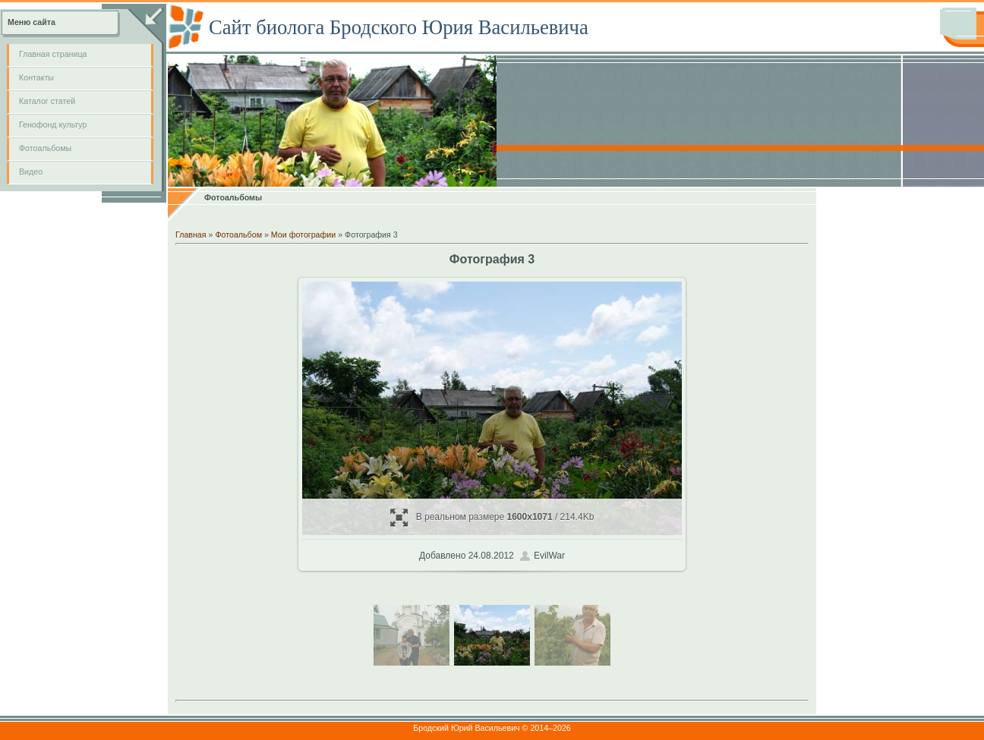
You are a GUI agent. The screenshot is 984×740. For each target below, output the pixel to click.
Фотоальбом (238, 234)
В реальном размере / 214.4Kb (492, 517)
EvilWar (549, 555)
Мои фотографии (303, 234)
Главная (191, 234)
